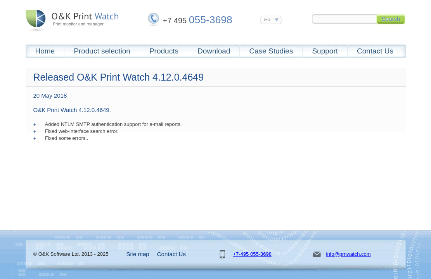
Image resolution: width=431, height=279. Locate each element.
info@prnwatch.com (348, 254)
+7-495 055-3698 (252, 254)
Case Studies (271, 51)
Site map (137, 254)
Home (45, 51)
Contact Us (375, 51)
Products (163, 51)
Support (325, 51)
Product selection (102, 51)
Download (213, 51)
